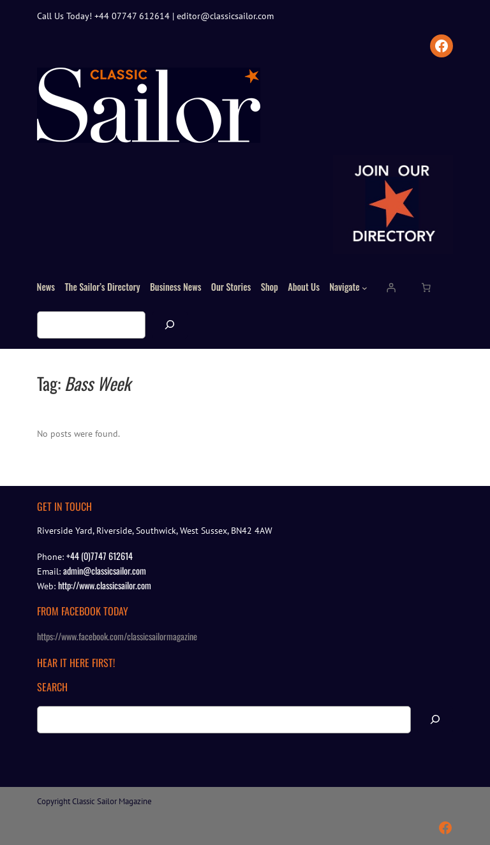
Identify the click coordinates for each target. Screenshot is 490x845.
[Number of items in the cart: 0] (426, 287)
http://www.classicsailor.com (104, 585)
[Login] (391, 287)
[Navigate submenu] (365, 287)
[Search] (170, 325)
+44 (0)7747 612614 (99, 555)
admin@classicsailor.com (104, 570)
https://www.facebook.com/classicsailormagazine (117, 636)
